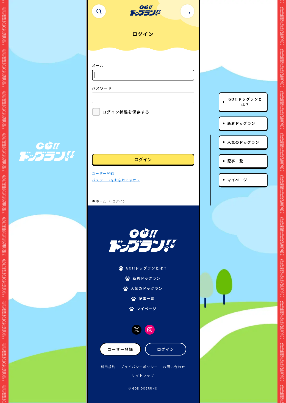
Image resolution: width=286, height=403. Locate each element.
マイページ (237, 179)
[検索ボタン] (99, 11)
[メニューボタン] (187, 11)
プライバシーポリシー (139, 366)
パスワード (102, 88)
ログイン (143, 159)
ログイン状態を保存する (126, 112)
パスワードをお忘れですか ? (116, 179)
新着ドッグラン (241, 123)
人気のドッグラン (243, 142)
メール (98, 65)
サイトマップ (143, 375)
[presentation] (134, 134)
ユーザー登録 (120, 349)
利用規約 (108, 366)
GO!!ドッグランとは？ (245, 101)
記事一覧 (235, 160)
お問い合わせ (174, 366)
